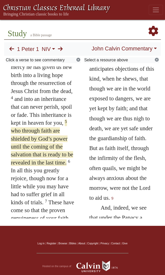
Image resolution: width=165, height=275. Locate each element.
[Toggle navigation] (156, 10)
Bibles (72, 243)
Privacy (105, 243)
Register (51, 243)
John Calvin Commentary (122, 49)
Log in (41, 243)
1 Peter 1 (28, 49)
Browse (62, 243)
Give (124, 243)
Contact (115, 243)
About (81, 243)
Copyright (92, 243)
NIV (46, 49)
